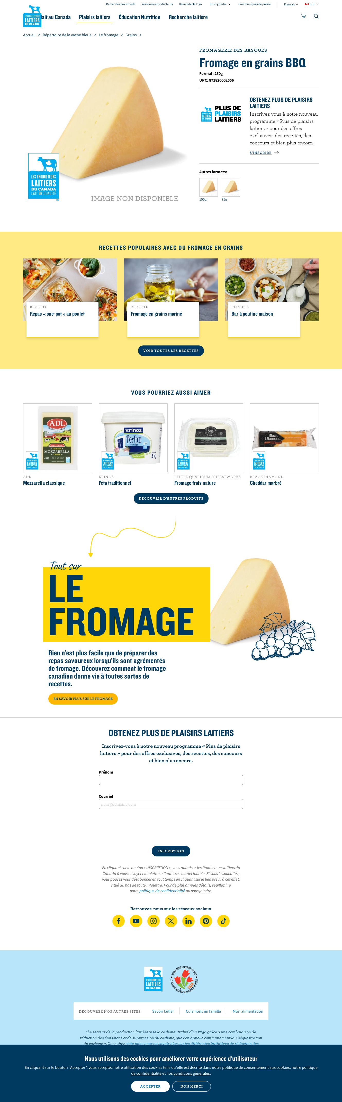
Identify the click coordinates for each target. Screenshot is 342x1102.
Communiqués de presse (254, 4)
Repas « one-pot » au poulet (57, 314)
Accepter (150, 1086)
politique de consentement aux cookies (256, 1067)
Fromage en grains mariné (156, 314)
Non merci (192, 1086)
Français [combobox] (289, 4)
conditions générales (192, 1073)
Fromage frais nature (195, 482)
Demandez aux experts (120, 4)
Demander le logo (190, 4)
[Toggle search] (316, 17)
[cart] (304, 17)
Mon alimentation (248, 1011)
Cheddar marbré (266, 482)
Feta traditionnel (115, 482)
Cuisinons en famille (203, 1011)
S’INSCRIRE (264, 153)
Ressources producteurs (157, 4)
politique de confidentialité (162, 890)
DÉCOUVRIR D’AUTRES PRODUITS (171, 498)
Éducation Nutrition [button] (170, 17)
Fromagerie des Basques (233, 50)
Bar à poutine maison (252, 314)
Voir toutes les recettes (171, 351)
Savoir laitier (163, 1011)
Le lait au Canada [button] (73, 17)
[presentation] (171, 828)
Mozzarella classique (44, 482)
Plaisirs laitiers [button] (120, 17)
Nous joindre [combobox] (218, 4)
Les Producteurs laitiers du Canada (32, 15)
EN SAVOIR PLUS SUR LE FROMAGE (83, 699)
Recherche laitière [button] (224, 17)
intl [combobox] (312, 4)
